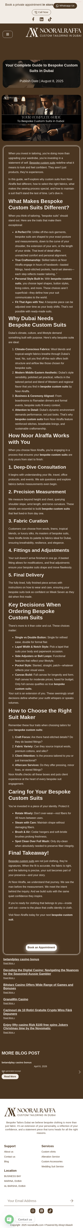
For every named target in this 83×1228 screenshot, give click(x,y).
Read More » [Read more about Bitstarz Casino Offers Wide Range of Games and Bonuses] (9, 992)
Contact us (9, 1156)
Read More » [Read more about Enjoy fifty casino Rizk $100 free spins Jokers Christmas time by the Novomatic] (9, 1032)
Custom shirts (49, 1151)
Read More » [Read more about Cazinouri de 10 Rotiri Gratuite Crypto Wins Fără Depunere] (9, 1018)
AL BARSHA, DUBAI (15, 1186)
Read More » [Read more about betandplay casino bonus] (9, 963)
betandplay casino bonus (21, 959)
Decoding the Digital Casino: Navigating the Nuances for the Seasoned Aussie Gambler (41, 972)
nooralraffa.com (35, 1225)
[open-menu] (8, 34)
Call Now (41, 12)
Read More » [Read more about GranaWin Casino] (9, 1003)
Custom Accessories (52, 1161)
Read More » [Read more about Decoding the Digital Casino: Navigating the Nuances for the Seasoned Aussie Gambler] (9, 978)
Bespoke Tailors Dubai (18, 1122)
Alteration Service (51, 1156)
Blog (6, 1161)
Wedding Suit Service (53, 1166)
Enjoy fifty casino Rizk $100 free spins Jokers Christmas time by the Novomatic (35, 1026)
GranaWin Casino (15, 999)
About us (8, 1151)
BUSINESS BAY (12, 1176)
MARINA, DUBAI (13, 1181)
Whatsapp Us (65, 5)
